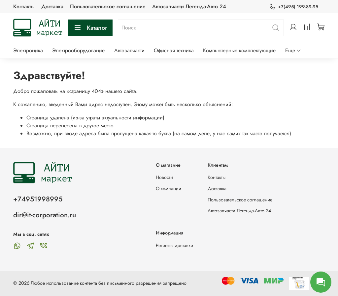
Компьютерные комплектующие (239, 50)
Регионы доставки (174, 245)
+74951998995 (37, 199)
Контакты (24, 6)
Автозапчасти (129, 50)
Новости (164, 177)
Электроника (28, 50)
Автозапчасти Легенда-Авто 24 (189, 6)
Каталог (90, 27)
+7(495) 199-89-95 (293, 6)
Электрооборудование (78, 50)
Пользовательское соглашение (108, 6)
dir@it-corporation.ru (44, 215)
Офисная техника (174, 50)
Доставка (52, 6)
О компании (168, 188)
